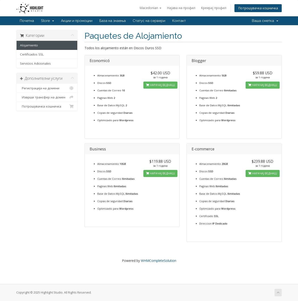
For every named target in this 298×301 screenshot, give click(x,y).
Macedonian (150, 8)
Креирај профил (213, 8)
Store (47, 21)
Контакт (179, 21)
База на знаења (112, 21)
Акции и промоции (76, 21)
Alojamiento (29, 45)
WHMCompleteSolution (158, 260)
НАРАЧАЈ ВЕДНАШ (160, 85)
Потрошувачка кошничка (258, 8)
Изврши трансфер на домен (47, 97)
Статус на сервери (149, 21)
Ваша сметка (265, 21)
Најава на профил (181, 8)
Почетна (27, 21)
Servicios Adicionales (35, 63)
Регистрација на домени (47, 88)
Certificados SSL (32, 54)
